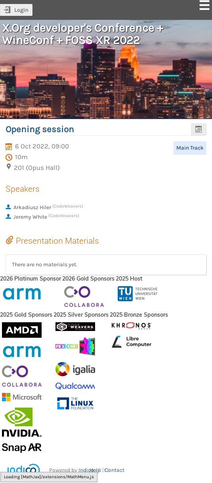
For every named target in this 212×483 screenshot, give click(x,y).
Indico (86, 470)
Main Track (190, 147)
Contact (114, 470)
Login (21, 10)
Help (95, 470)
